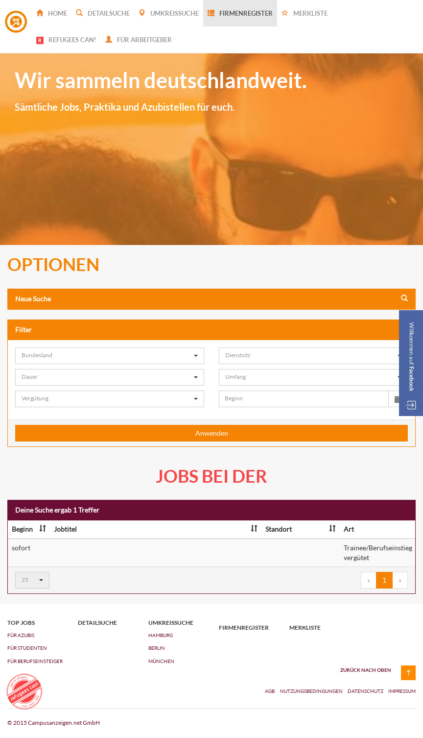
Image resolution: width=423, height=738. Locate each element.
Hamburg (160, 635)
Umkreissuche (169, 13)
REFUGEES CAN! (66, 40)
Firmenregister (240, 13)
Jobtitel (156, 529)
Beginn (29, 529)
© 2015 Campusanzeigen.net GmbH (53, 722)
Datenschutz (366, 691)
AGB (270, 691)
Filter (211, 329)
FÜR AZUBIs (20, 635)
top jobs (21, 623)
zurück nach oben (365, 670)
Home (51, 13)
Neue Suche (211, 299)
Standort (300, 529)
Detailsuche (103, 13)
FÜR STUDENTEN (27, 648)
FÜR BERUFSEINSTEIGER (35, 661)
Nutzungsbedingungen (312, 691)
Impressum (402, 691)
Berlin (156, 648)
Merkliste (305, 13)
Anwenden (211, 433)
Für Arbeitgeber (138, 40)
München (161, 661)
